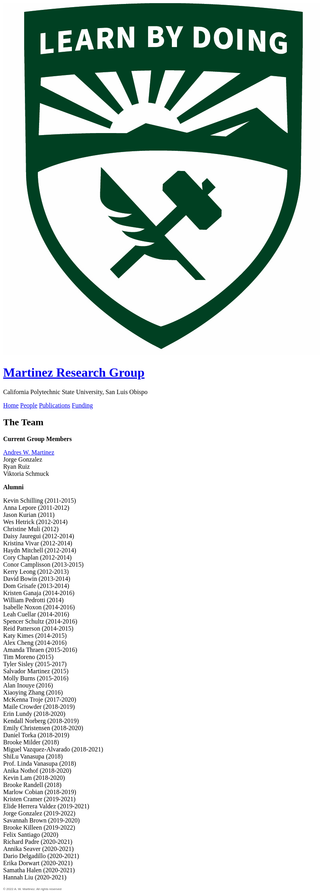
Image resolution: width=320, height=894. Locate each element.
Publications (54, 405)
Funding (82, 405)
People (29, 405)
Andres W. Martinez (28, 452)
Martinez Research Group (74, 372)
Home (11, 405)
